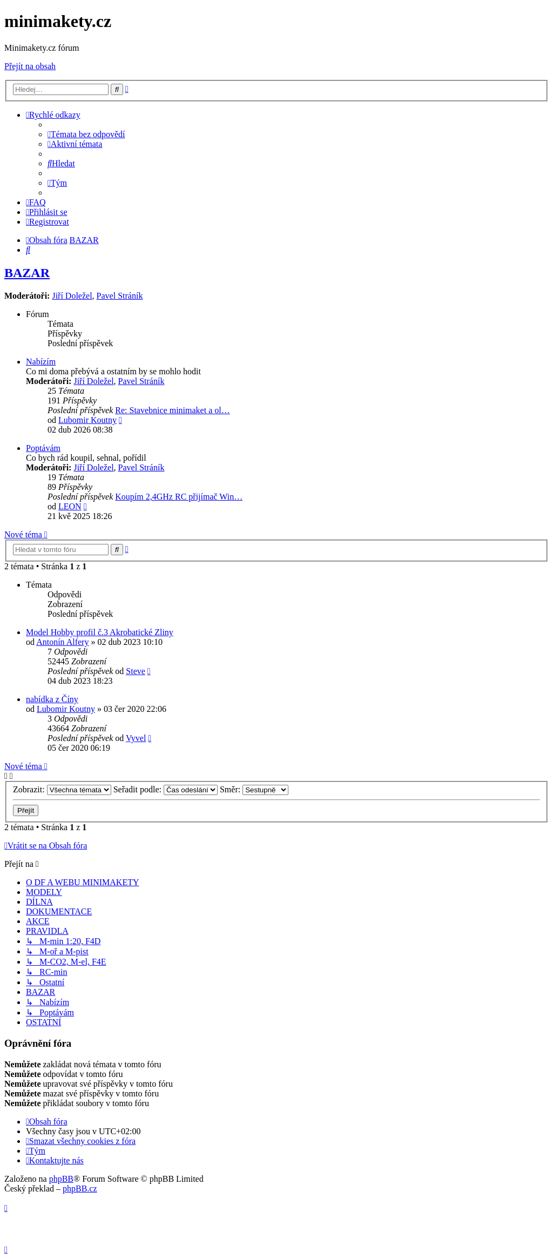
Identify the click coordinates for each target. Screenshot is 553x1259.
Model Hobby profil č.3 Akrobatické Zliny (99, 632)
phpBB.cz (80, 1188)
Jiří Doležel (72, 295)
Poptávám (43, 448)
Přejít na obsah (30, 66)
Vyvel (136, 738)
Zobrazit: (62, 789)
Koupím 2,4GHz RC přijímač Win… (178, 496)
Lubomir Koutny (87, 420)
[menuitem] (86, 134)
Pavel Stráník (120, 295)
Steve (135, 671)
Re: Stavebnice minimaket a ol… (172, 410)
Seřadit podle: (165, 789)
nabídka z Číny (52, 699)
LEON (70, 506)
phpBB (61, 1178)
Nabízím (41, 361)
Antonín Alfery (62, 642)
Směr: (254, 789)
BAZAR (27, 273)
